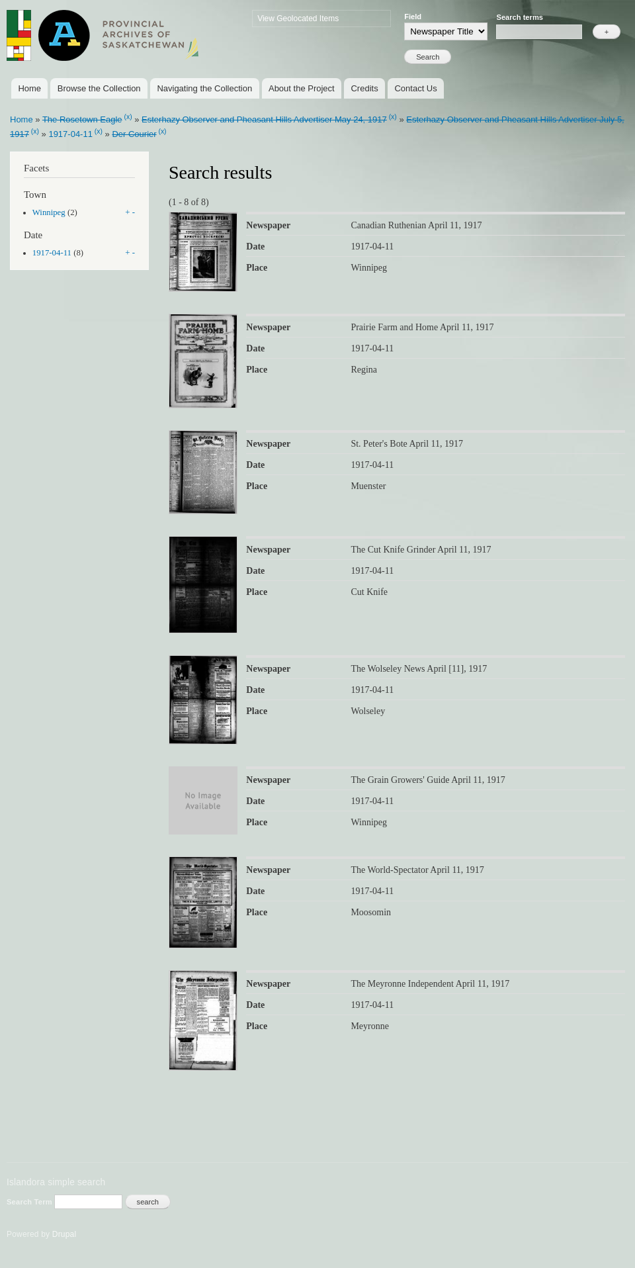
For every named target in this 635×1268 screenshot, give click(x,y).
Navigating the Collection (204, 88)
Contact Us (415, 88)
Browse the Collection (99, 88)
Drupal (64, 1234)
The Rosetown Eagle (82, 119)
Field (412, 17)
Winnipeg (48, 212)
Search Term (30, 1202)
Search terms (519, 17)
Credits (364, 88)
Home (29, 88)
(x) (128, 116)
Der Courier (134, 134)
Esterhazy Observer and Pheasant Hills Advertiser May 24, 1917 (264, 119)
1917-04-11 (70, 134)
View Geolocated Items (298, 18)
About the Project (302, 88)
